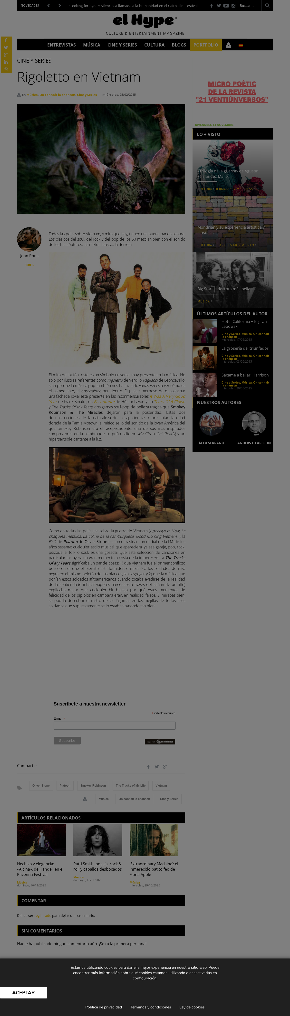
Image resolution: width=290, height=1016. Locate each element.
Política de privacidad (103, 1007)
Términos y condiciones (150, 1007)
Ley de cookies (192, 1007)
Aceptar (23, 992)
